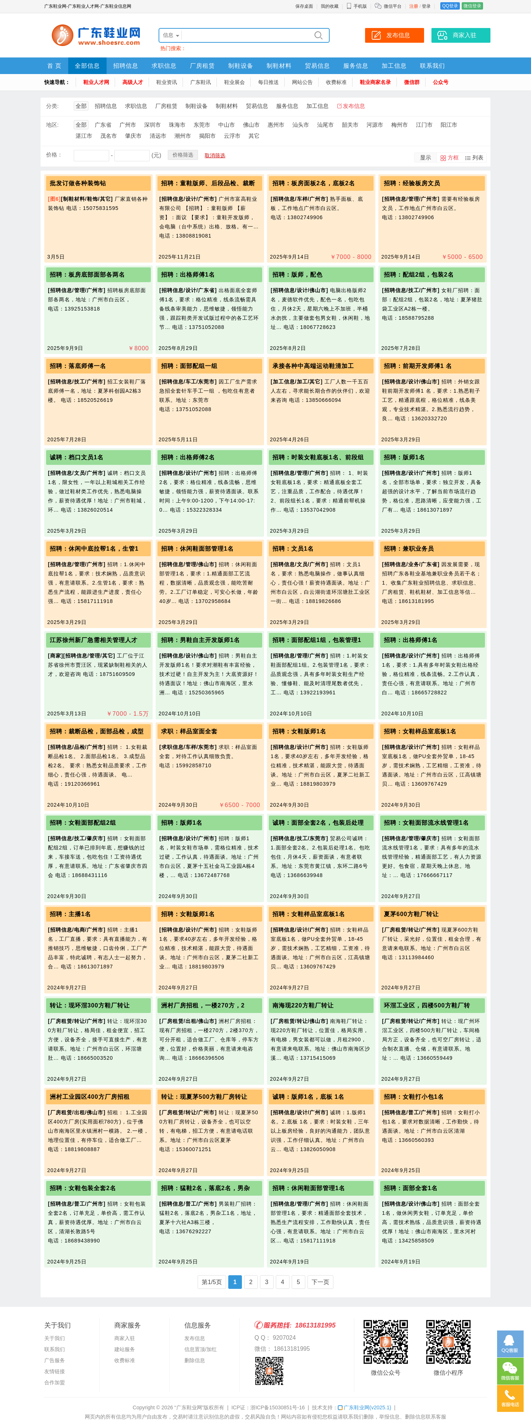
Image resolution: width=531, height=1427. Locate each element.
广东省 (103, 125)
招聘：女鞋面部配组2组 (83, 823)
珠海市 (177, 125)
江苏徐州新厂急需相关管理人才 (94, 640)
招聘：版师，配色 (298, 274)
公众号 (440, 82)
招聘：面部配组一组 (189, 366)
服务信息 (355, 66)
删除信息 (194, 1360)
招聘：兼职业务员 (409, 549)
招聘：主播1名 (70, 914)
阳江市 (449, 125)
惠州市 (276, 125)
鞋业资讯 (166, 82)
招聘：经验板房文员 (412, 183)
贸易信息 (317, 66)
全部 (81, 106)
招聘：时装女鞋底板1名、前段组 (318, 457)
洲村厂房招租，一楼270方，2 (203, 1005)
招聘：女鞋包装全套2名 (83, 1188)
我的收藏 (330, 6)
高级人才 (132, 82)
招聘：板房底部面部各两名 (87, 274)
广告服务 (54, 1360)
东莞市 (202, 125)
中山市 (226, 125)
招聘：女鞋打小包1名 (414, 1097)
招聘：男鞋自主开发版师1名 (200, 640)
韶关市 (350, 125)
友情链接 (54, 1371)
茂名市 (108, 136)
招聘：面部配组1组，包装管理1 (317, 640)
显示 (425, 157)
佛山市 (251, 125)
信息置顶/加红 (200, 1349)
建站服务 (124, 1349)
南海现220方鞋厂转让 (303, 1005)
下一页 (320, 1282)
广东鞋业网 (364, 1407)
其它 (254, 136)
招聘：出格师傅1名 (188, 274)
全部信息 (87, 66)
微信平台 (393, 6)
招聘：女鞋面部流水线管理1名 (426, 823)
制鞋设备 (240, 66)
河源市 (375, 125)
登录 (426, 6)
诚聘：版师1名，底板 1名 (308, 1097)
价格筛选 (183, 155)
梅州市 (399, 125)
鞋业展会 (234, 82)
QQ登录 (450, 5)
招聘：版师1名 (404, 457)
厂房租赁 (202, 66)
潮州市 (182, 136)
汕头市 (300, 125)
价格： (54, 154)
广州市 (127, 125)
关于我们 (54, 1338)
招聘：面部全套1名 (411, 1188)
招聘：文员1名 (293, 549)
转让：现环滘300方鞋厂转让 (90, 1005)
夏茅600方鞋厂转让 (411, 914)
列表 (477, 157)
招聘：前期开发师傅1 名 (418, 366)
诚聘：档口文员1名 (77, 457)
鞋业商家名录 (375, 82)
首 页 (54, 66)
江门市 (424, 125)
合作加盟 (54, 1382)
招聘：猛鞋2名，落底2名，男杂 (205, 1188)
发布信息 (354, 106)
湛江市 (84, 136)
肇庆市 (133, 136)
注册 (413, 6)
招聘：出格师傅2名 (188, 457)
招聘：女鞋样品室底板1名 (420, 731)
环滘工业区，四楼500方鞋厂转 (427, 1005)
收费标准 (336, 82)
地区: (52, 125)
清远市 (158, 136)
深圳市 (152, 125)
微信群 (412, 82)
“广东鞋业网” (189, 1407)
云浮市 (232, 136)
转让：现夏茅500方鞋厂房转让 (204, 1097)
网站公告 (302, 82)
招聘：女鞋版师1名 (299, 731)
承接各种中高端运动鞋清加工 (313, 366)
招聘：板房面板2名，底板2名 (314, 183)
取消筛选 (215, 155)
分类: (52, 106)
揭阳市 (207, 136)
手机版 (356, 6)
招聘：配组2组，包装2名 (419, 274)
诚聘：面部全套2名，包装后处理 (318, 823)
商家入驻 (124, 1338)
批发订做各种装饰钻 (78, 183)
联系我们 (432, 66)
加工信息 (394, 66)
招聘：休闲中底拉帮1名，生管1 (94, 549)
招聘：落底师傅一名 (78, 366)
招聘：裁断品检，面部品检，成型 (97, 731)
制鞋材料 (279, 66)
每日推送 (268, 82)
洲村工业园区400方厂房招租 (90, 1097)
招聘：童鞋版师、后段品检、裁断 (208, 183)
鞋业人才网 (96, 82)
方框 (453, 157)
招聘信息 (125, 66)
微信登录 (472, 5)
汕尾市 (325, 125)
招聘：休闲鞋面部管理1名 (197, 549)
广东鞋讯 (200, 82)
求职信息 (164, 66)
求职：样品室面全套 (189, 731)
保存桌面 (304, 6)
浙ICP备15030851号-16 (277, 1407)
